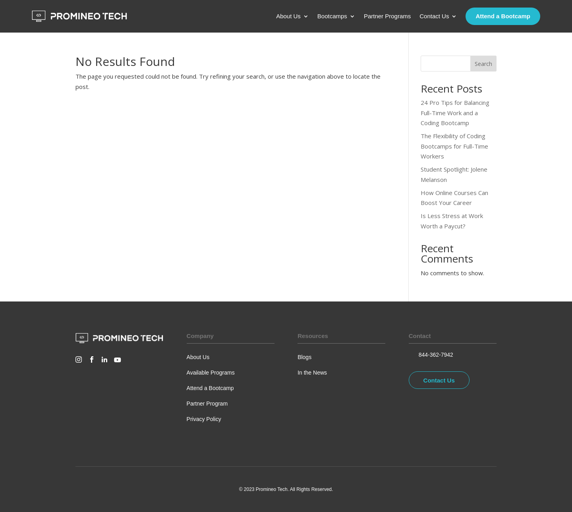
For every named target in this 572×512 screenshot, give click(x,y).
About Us (288, 16)
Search (483, 64)
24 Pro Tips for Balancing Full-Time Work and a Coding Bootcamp (455, 113)
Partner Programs (387, 16)
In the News (312, 372)
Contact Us (434, 16)
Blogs (304, 357)
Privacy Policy (204, 419)
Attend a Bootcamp (502, 16)
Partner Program (207, 403)
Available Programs (211, 372)
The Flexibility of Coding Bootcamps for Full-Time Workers (454, 146)
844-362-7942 (436, 355)
